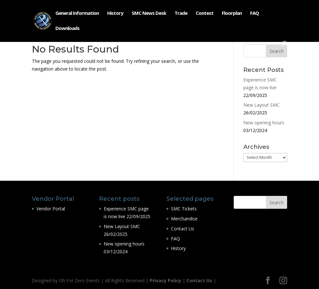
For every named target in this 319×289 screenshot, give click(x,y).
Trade (180, 13)
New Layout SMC (261, 105)
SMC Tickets (184, 209)
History (115, 13)
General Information (77, 13)
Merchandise (184, 219)
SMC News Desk (149, 13)
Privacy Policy (165, 280)
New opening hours (263, 123)
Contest (204, 13)
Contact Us (182, 229)
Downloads (67, 28)
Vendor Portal (50, 209)
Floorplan (232, 13)
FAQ (254, 13)
